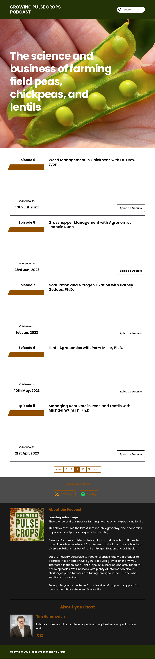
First (58, 469)
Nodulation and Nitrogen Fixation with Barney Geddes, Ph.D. (91, 287)
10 (83, 469)
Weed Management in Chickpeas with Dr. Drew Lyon (92, 162)
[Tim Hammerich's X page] (38, 636)
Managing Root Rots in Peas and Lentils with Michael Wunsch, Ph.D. (89, 408)
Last (96, 469)
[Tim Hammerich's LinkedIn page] (41, 636)
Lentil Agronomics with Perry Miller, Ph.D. (86, 347)
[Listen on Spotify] (89, 494)
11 (89, 469)
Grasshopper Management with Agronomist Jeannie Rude (90, 225)
